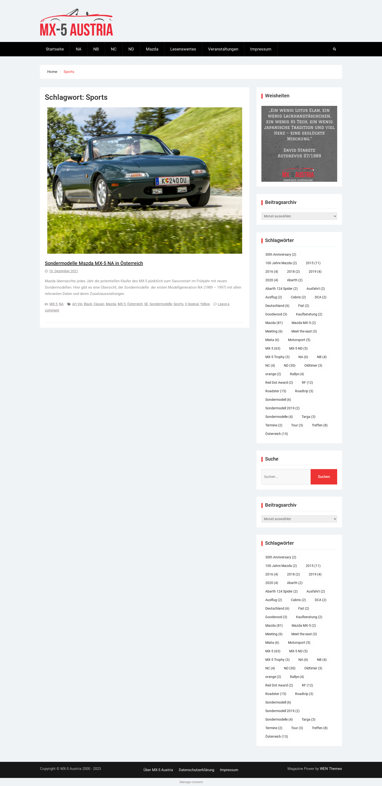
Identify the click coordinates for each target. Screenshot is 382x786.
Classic (99, 304)
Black (88, 304)
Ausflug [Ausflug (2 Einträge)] (273, 297)
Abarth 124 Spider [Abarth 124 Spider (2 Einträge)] (281, 289)
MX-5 (53, 304)
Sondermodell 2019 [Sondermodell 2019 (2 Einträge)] (282, 408)
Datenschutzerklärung (196, 770)
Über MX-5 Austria (158, 770)
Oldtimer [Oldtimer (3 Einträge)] (313, 365)
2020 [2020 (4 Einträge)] (271, 280)
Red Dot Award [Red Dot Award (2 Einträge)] (279, 382)
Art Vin (77, 304)
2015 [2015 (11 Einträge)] (313, 263)
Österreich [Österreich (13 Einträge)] (276, 434)
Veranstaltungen (223, 49)
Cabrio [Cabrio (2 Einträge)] (298, 297)
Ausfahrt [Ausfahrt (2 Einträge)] (315, 289)
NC (113, 49)
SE (146, 304)
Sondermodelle (161, 304)
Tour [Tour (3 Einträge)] (297, 425)
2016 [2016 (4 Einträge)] (271, 271)
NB (96, 49)
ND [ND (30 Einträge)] (290, 365)
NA (78, 49)
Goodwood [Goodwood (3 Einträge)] (276, 314)
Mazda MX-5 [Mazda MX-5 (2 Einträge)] (304, 323)
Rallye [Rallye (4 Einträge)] (297, 374)
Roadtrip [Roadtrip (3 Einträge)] (304, 391)
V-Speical (192, 304)
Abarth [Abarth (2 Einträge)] (295, 280)
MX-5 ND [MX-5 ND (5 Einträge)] (298, 348)
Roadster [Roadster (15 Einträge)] (275, 391)
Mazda (152, 49)
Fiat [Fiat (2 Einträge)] (303, 306)
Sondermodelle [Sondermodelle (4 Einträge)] (279, 417)
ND (131, 49)
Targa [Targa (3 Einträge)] (308, 417)
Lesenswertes (183, 49)
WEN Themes (331, 768)
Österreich (135, 304)
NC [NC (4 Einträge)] (270, 365)
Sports (178, 304)
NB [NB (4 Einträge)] (322, 357)
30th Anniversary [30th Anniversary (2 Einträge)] (280, 254)
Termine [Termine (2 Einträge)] (273, 425)
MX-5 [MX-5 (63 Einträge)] (272, 348)
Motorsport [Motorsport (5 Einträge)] (299, 340)
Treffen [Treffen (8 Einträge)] (320, 425)
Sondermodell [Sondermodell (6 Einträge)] (278, 400)
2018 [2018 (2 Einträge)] (293, 271)
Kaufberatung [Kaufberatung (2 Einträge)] (309, 314)
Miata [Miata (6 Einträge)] (272, 340)
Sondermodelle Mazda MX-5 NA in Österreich (94, 263)
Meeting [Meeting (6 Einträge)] (274, 331)
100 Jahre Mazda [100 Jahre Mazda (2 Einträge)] (281, 263)
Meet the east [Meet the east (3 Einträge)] (304, 331)
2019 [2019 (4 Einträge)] (315, 271)
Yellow (205, 304)
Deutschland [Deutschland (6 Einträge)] (277, 306)
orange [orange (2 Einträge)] (273, 374)
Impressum (260, 49)
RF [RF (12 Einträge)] (307, 382)
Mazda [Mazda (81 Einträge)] (274, 323)
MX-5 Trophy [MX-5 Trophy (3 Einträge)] (277, 357)
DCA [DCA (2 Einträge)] (320, 297)
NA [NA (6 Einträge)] (303, 357)
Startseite (55, 49)
